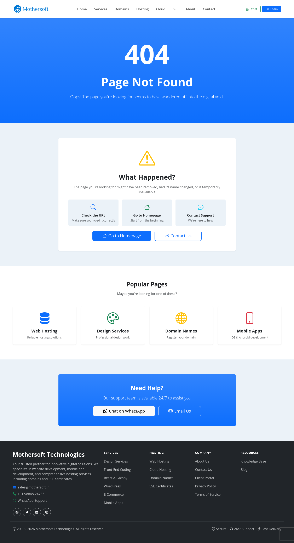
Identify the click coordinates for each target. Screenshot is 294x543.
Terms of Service (208, 494)
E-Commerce (114, 494)
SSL (175, 9)
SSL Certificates (161, 486)
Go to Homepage (122, 236)
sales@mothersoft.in (34, 487)
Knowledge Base (253, 461)
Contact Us (178, 236)
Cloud (160, 9)
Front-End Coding (117, 469)
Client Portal (204, 478)
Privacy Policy (205, 486)
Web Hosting (159, 461)
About (190, 9)
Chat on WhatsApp (124, 411)
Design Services (116, 461)
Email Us (179, 411)
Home (82, 9)
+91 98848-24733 (31, 494)
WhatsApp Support (32, 500)
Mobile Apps (113, 502)
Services (100, 9)
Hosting (142, 9)
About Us (202, 461)
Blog (244, 469)
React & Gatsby (115, 478)
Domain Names (161, 478)
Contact (209, 9)
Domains (122, 9)
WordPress (112, 486)
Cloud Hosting (160, 469)
